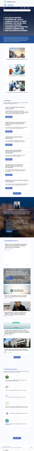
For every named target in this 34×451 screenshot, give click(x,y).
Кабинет (10, 5)
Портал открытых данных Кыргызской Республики (13, 447)
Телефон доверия (7, 446)
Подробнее (9, 116)
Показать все (17, 193)
